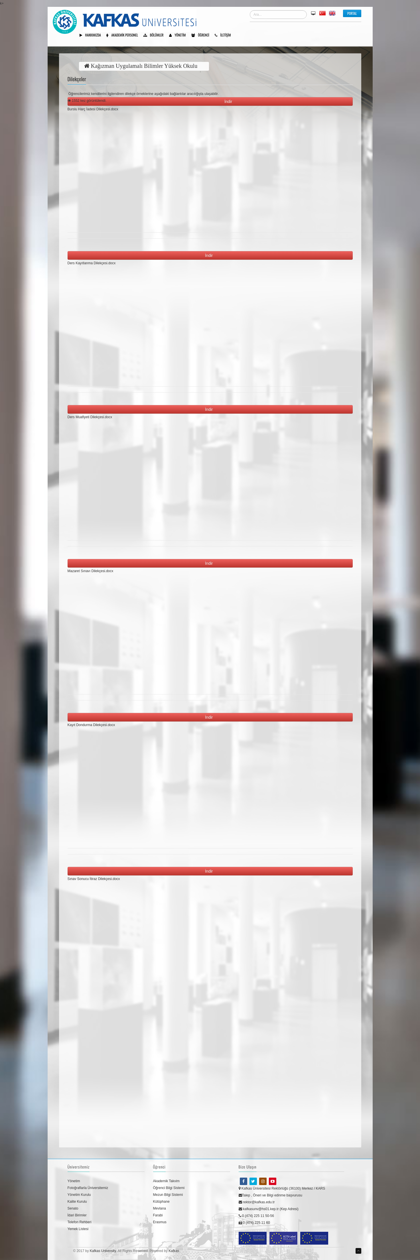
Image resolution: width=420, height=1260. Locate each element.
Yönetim (179, 35)
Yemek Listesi (78, 1229)
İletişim (225, 35)
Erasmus (160, 1222)
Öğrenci (202, 35)
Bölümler (155, 35)
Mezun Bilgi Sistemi (168, 1195)
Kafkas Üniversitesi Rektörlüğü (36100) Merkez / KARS (282, 1188)
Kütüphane (161, 1202)
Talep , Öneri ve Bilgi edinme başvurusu (270, 1195)
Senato (73, 1208)
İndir (229, 101)
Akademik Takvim (166, 1181)
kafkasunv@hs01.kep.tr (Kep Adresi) (269, 1209)
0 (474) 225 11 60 (254, 1223)
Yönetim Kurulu (79, 1195)
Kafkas (174, 1251)
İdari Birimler (77, 1215)
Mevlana (159, 1208)
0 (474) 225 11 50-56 (256, 1216)
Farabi (158, 1215)
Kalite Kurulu (77, 1202)
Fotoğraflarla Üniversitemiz (88, 1188)
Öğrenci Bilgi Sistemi (169, 1188)
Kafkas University (103, 1251)
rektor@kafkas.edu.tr (257, 1202)
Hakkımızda (92, 35)
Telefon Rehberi (80, 1222)
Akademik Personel (124, 35)
